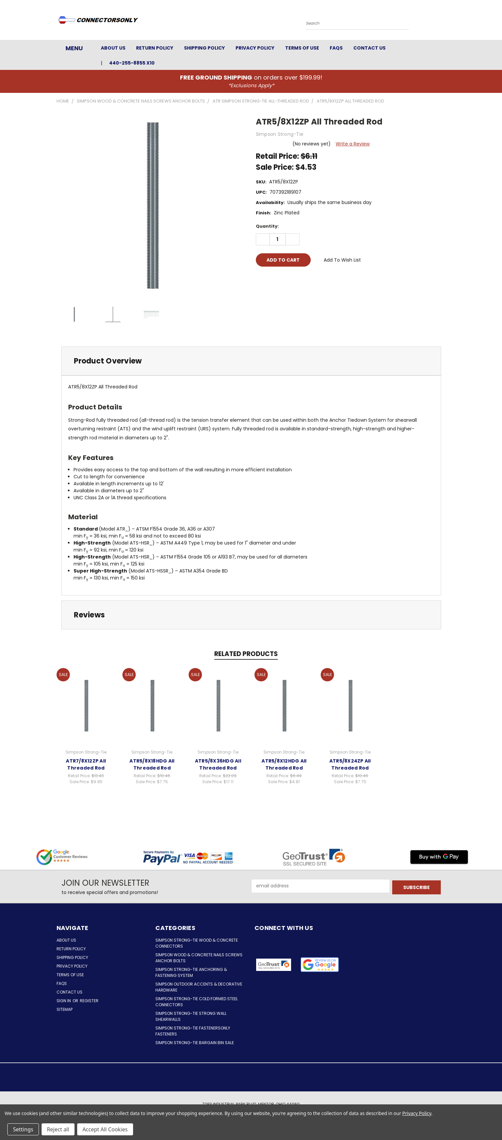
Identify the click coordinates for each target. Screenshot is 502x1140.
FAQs (336, 48)
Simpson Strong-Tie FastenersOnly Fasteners (192, 1031)
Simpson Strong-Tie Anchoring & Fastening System (191, 972)
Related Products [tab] (246, 653)
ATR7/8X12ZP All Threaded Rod (86, 764)
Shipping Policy (204, 48)
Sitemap (65, 1009)
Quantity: (267, 226)
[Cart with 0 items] (444, 21)
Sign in (64, 1001)
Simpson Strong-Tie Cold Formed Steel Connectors (196, 1002)
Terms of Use (302, 48)
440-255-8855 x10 (132, 63)
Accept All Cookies (105, 1129)
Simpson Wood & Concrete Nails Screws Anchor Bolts (199, 958)
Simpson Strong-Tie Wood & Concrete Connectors (196, 943)
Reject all (58, 1129)
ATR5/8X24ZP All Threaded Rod (350, 764)
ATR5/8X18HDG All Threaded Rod (151, 764)
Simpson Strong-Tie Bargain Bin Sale (194, 1042)
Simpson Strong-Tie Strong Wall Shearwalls (191, 1016)
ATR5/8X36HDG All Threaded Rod (218, 764)
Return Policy (154, 48)
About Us (113, 48)
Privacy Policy (255, 48)
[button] (319, 964)
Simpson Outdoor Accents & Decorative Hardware (198, 987)
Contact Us (369, 48)
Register (89, 1001)
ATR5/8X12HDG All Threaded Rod (283, 764)
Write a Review (353, 143)
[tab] (251, 360)
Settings (23, 1129)
